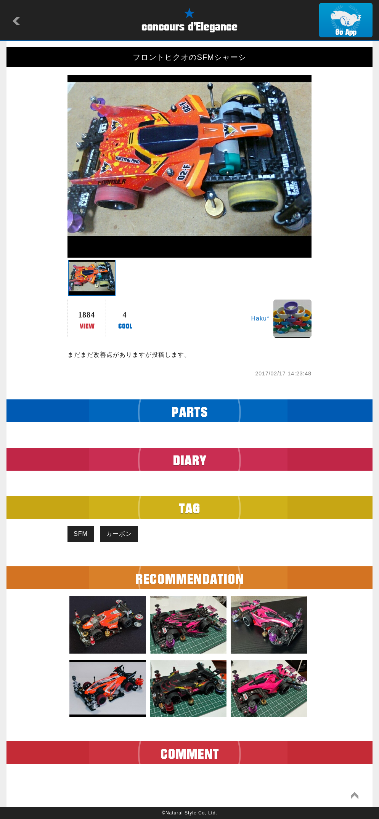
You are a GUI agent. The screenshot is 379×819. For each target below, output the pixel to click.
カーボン (119, 534)
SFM (81, 534)
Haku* (260, 318)
